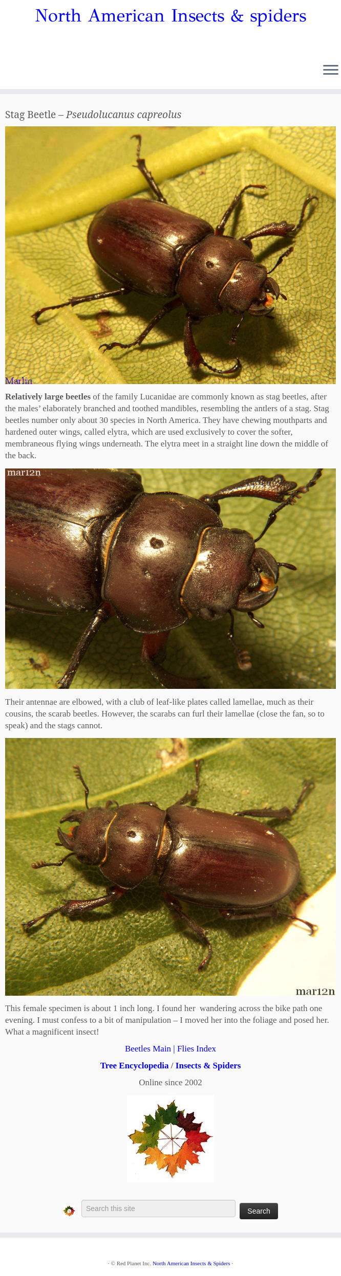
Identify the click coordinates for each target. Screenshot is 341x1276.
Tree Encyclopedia (134, 1065)
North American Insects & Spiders (191, 1263)
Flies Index (196, 1049)
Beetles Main (148, 1049)
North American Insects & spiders (170, 16)
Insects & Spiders (208, 1065)
